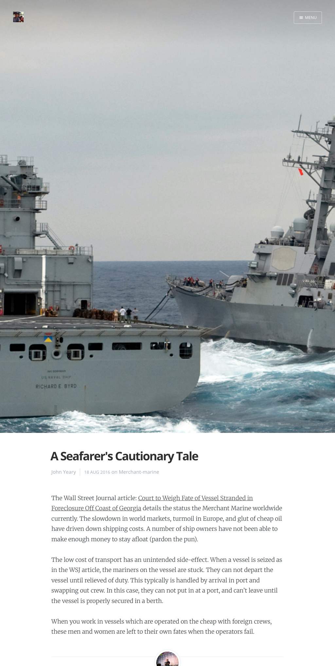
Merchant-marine (139, 472)
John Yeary (63, 472)
